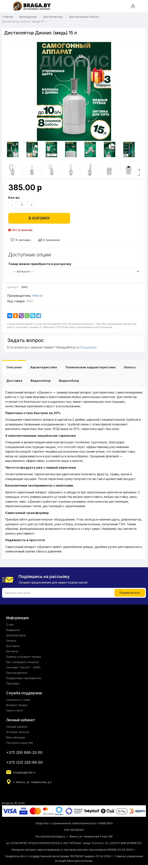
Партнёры (12, 683)
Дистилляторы (53, 16)
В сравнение (51, 240)
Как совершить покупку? (22, 662)
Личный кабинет (17, 726)
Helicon (37, 296)
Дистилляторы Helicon (84, 16)
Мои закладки (15, 737)
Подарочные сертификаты (23, 678)
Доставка (14, 381)
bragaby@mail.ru (24, 772)
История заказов (17, 732)
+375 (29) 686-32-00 (24, 753)
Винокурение (28, 16)
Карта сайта (14, 710)
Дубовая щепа (16, 635)
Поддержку (88, 347)
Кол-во (14, 198)
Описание (14, 367)
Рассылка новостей (19, 742)
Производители (16, 672)
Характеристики (43, 367)
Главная (7, 16)
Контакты (12, 651)
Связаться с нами (18, 699)
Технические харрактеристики (90, 367)
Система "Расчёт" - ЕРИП (23, 667)
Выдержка (13, 629)
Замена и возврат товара (23, 656)
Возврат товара (16, 705)
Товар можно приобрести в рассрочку (39, 264)
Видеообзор (41, 381)
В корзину (39, 218)
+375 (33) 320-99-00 (24, 762)
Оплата (129, 367)
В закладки (23, 240)
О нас (10, 624)
